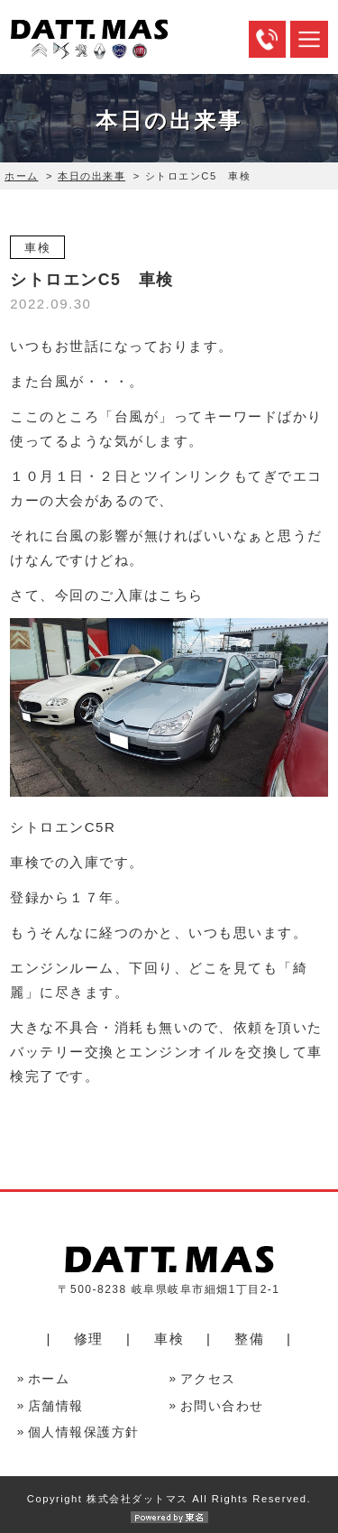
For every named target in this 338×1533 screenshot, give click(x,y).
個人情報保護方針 (84, 1432)
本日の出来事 (91, 176)
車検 (169, 1338)
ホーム (22, 176)
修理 (89, 1338)
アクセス (208, 1379)
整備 (249, 1338)
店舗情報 (56, 1406)
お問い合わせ (222, 1406)
